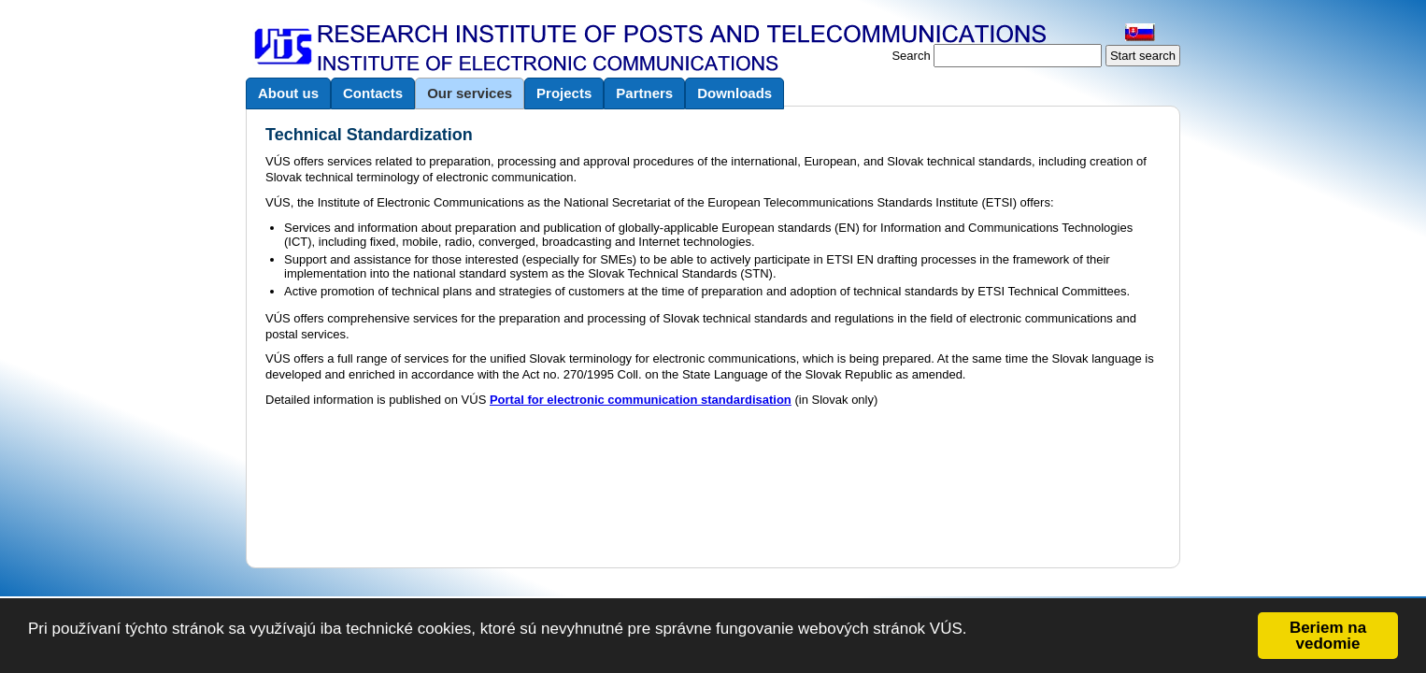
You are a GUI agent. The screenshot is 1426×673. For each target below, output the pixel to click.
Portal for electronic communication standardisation (640, 400)
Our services (469, 93)
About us (288, 93)
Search (910, 56)
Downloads (734, 93)
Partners (644, 93)
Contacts (373, 93)
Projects (564, 93)
